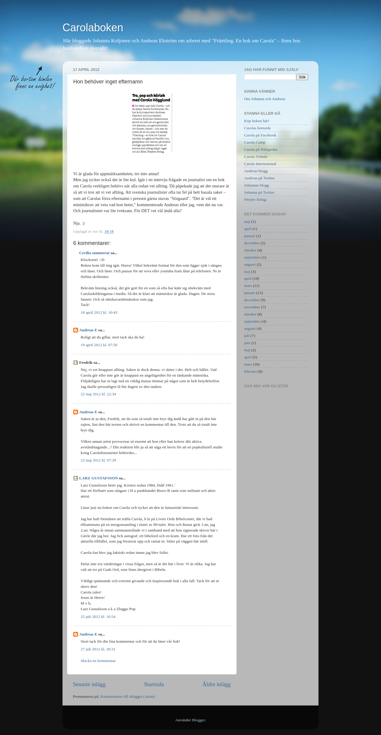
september (252, 257)
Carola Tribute (255, 156)
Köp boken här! (256, 121)
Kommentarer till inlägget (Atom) (127, 696)
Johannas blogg (256, 185)
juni (247, 343)
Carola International (260, 163)
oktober (250, 250)
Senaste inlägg (89, 684)
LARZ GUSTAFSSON (98, 478)
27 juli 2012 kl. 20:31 (98, 649)
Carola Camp (255, 142)
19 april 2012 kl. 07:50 (99, 345)
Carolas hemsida (257, 128)
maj (247, 221)
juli (246, 335)
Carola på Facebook (260, 135)
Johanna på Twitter (259, 192)
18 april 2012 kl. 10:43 (99, 312)
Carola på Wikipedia (260, 149)
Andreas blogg (256, 171)
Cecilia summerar (94, 253)
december (252, 243)
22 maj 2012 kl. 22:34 (98, 394)
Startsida (154, 684)
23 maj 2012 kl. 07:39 (98, 460)
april (248, 228)
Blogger (198, 720)
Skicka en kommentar (98, 660)
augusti (250, 264)
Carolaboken (93, 27)
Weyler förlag (255, 199)
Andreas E (88, 330)
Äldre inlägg (216, 684)
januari (249, 236)
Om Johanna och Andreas (264, 99)
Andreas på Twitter (259, 178)
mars (248, 285)
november (252, 307)
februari (250, 371)
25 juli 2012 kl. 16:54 (98, 616)
